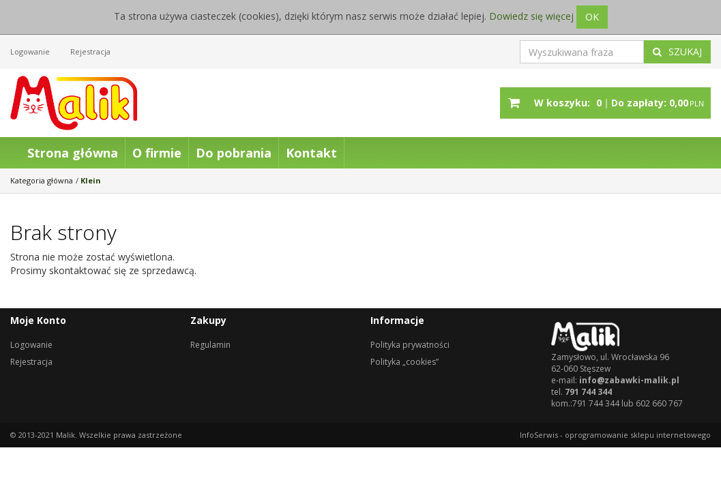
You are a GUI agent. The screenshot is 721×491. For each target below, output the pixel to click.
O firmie (156, 153)
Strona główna (72, 153)
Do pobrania (233, 153)
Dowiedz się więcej (531, 16)
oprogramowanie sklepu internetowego (638, 435)
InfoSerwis (539, 435)
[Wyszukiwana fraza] (582, 51)
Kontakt (311, 153)
